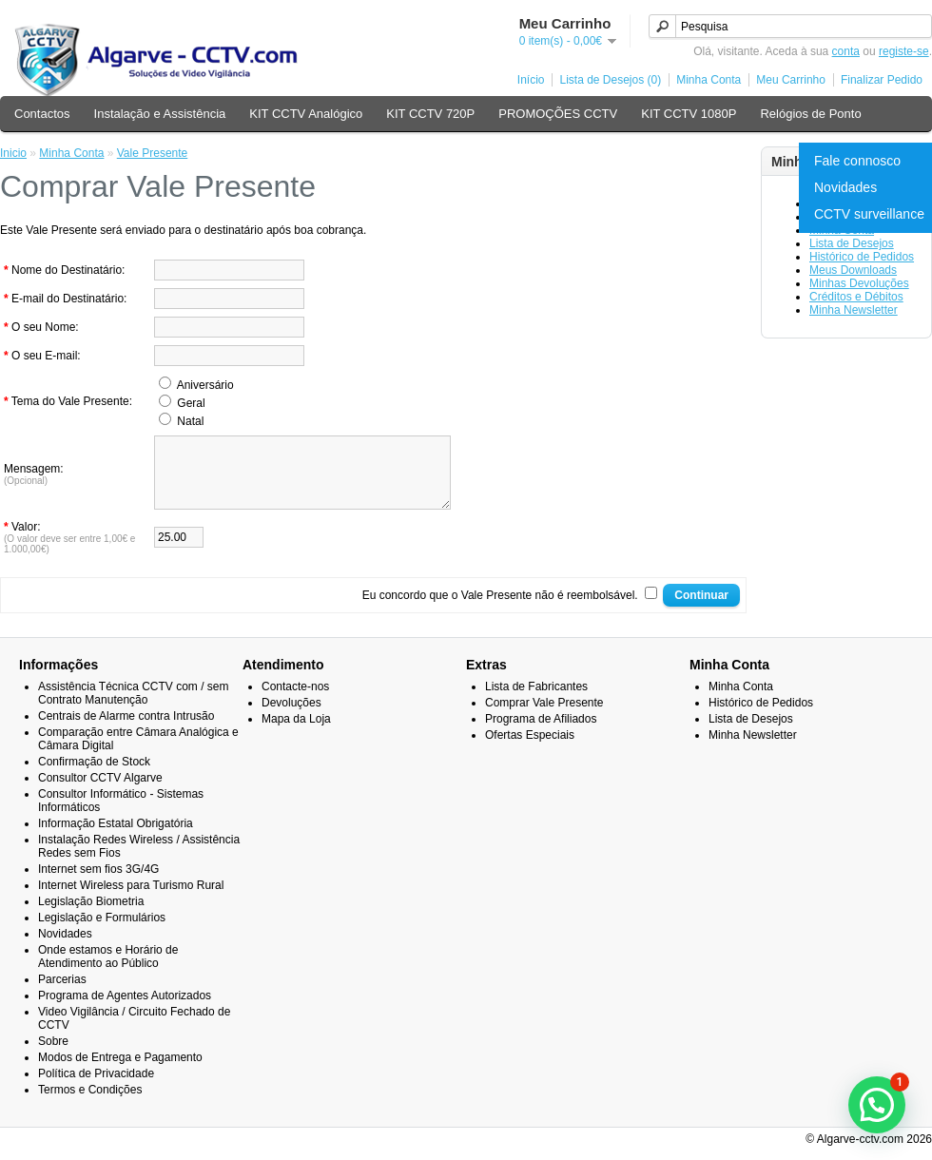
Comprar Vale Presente (544, 717)
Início (531, 80)
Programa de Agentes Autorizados (124, 1009)
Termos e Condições (90, 1104)
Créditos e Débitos (856, 296)
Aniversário (205, 385)
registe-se (904, 51)
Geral (190, 403)
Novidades (845, 187)
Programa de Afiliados (540, 733)
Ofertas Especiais (529, 749)
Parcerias (62, 993)
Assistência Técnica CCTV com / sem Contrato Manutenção (133, 707)
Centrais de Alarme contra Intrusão (126, 730)
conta (846, 51)
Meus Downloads (853, 270)
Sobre (53, 1055)
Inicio (13, 153)
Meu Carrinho (790, 80)
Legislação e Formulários (101, 931)
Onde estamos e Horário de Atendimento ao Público (108, 970)
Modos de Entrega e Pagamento (120, 1071)
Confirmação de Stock (94, 776)
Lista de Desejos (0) (610, 80)
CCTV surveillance (869, 214)
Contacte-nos (295, 700)
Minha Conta (708, 80)
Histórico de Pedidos (861, 256)
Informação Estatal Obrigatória (115, 837)
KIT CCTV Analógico (305, 113)
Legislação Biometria (91, 915)
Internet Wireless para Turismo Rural (130, 899)
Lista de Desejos (851, 243)
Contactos (42, 113)
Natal (190, 421)
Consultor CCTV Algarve (100, 792)
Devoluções (291, 717)
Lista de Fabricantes (536, 700)
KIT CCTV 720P (430, 113)
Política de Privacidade (96, 1087)
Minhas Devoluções (859, 283)
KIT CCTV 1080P (688, 113)
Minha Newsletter (853, 310)
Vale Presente (152, 153)
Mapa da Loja (296, 733)
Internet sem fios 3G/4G (98, 883)
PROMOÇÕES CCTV (557, 113)
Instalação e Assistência (160, 113)
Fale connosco (857, 160)
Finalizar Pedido (881, 80)
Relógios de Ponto (810, 113)
